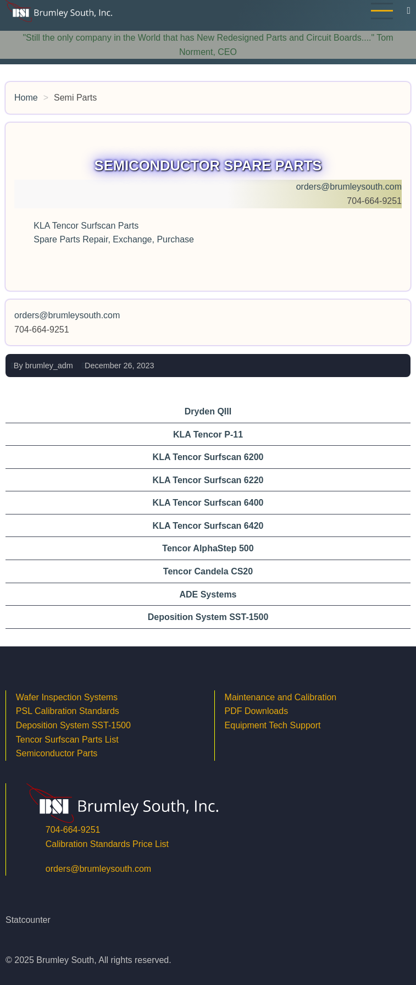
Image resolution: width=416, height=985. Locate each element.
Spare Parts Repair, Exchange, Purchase (114, 239)
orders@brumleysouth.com (349, 186)
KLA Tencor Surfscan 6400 (208, 502)
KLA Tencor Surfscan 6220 (208, 480)
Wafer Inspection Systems (67, 697)
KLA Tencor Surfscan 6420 (208, 525)
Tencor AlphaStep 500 (207, 548)
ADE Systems (207, 594)
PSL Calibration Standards (67, 711)
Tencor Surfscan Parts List (67, 739)
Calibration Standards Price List (107, 844)
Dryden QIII (208, 411)
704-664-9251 (73, 829)
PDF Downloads (257, 711)
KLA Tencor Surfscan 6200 (208, 457)
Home (26, 97)
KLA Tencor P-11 (208, 434)
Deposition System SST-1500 (208, 617)
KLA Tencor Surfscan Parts (87, 225)
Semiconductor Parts (57, 753)
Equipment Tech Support (274, 725)
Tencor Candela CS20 (208, 571)
